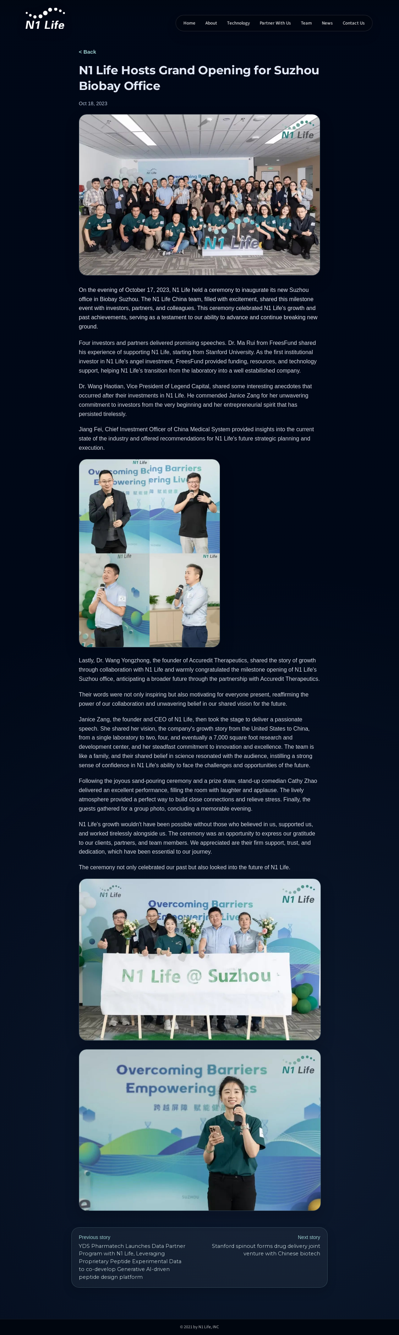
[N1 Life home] (45, 18)
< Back (87, 52)
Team (306, 23)
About (211, 23)
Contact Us (354, 23)
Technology (238, 23)
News (327, 23)
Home (190, 23)
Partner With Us (275, 23)
